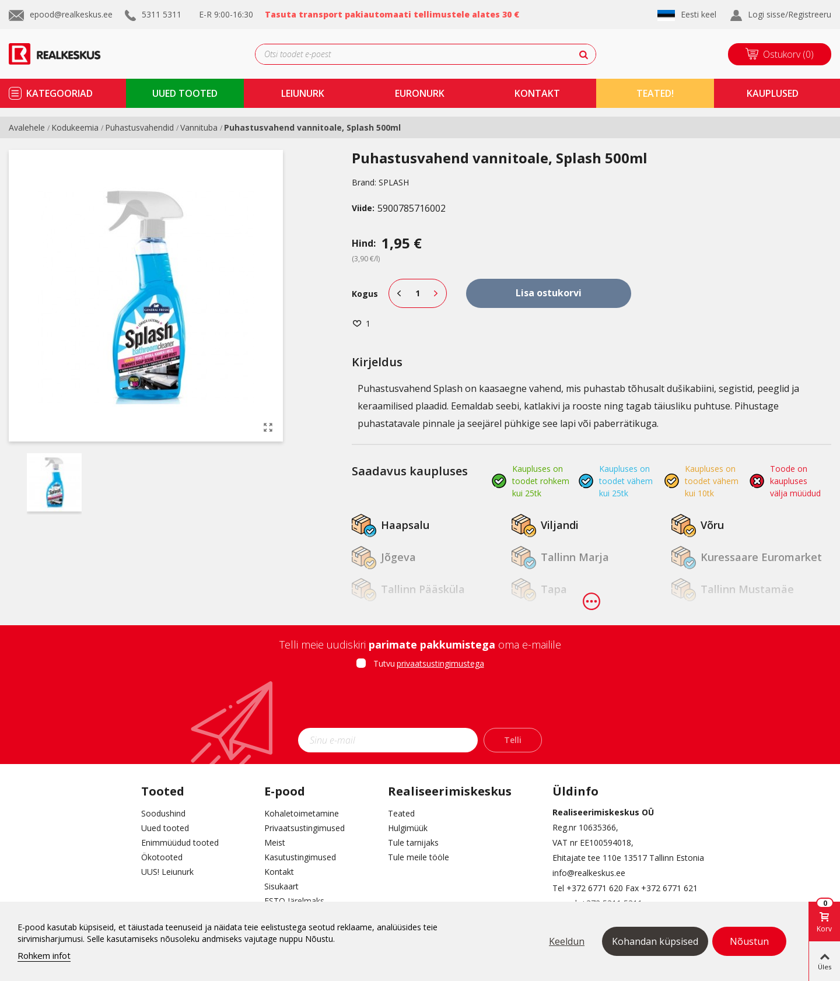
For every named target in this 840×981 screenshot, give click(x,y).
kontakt (537, 93)
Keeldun (566, 941)
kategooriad (59, 93)
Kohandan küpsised (655, 941)
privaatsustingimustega (440, 663)
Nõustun (749, 941)
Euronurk (419, 93)
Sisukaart (281, 886)
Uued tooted (165, 827)
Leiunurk (302, 93)
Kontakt (279, 871)
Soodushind (163, 813)
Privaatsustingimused (304, 827)
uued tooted (185, 93)
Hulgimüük (408, 827)
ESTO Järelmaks (294, 900)
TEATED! (655, 93)
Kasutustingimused (300, 857)
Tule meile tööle (418, 857)
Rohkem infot (44, 955)
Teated (401, 813)
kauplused (773, 93)
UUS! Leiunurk (167, 871)
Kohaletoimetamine (301, 813)
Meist (274, 842)
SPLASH (394, 182)
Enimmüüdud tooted (180, 842)
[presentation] (420, 702)
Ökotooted (162, 857)
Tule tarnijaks (413, 842)
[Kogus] (417, 293)
